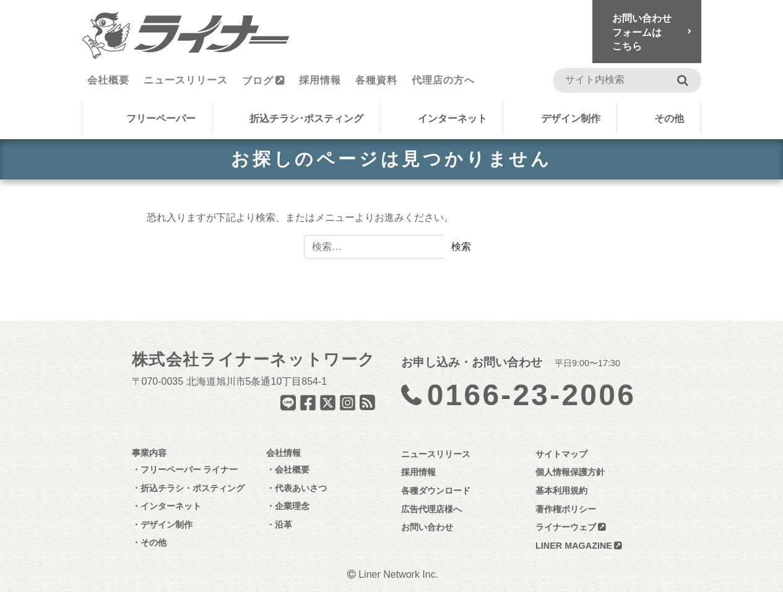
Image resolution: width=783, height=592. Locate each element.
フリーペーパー (161, 118)
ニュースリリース (186, 80)
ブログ (258, 80)
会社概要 (108, 80)
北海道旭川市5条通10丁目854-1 (256, 381)
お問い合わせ (427, 527)
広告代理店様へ (431, 509)
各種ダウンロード (435, 490)
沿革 (283, 525)
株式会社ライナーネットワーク (254, 359)
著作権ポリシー (565, 509)
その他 (669, 118)
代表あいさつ (301, 488)
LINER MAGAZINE (573, 546)
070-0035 (163, 381)
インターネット (452, 118)
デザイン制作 (570, 118)
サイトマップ (561, 454)
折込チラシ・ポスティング (192, 488)
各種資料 (376, 80)
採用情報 (320, 80)
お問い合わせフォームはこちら (642, 32)
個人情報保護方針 (570, 472)
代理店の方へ (443, 80)
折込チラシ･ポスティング (306, 118)
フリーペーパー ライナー (189, 469)
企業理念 (292, 506)
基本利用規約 (561, 490)
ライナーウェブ (565, 527)
